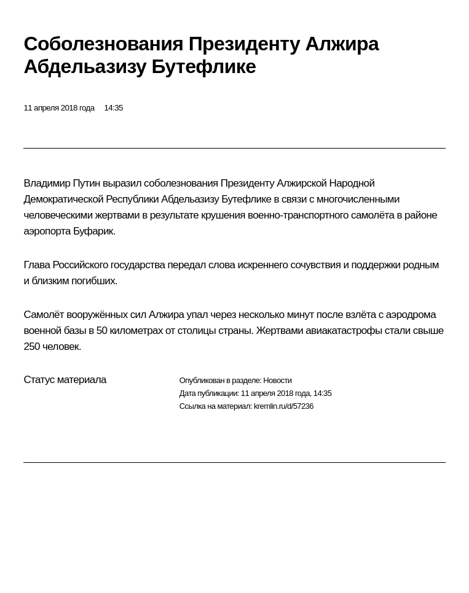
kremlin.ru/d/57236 (283, 406)
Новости (277, 380)
